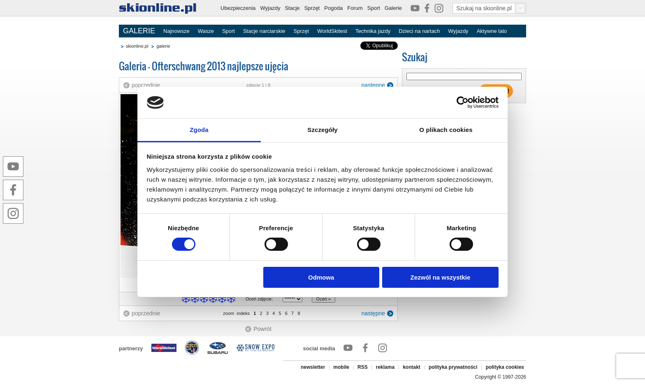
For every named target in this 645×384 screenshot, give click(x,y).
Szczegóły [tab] (322, 129)
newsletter (313, 367)
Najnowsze (176, 31)
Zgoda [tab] (199, 129)
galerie (163, 46)
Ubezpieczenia (237, 8)
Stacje (292, 8)
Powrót (262, 329)
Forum (355, 8)
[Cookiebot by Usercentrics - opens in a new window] (463, 102)
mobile (341, 367)
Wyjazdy (270, 8)
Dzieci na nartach (419, 31)
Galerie (393, 8)
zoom (228, 313)
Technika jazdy (372, 31)
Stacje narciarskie (264, 31)
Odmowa (321, 277)
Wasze (206, 31)
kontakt (411, 367)
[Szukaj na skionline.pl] (520, 8)
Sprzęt (312, 8)
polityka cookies (505, 367)
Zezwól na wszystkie (440, 277)
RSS (362, 367)
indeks (243, 313)
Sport (373, 8)
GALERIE (139, 31)
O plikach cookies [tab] (445, 129)
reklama (385, 367)
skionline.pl (137, 46)
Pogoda (333, 8)
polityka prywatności (453, 367)
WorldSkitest (332, 31)
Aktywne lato (492, 31)
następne (373, 85)
